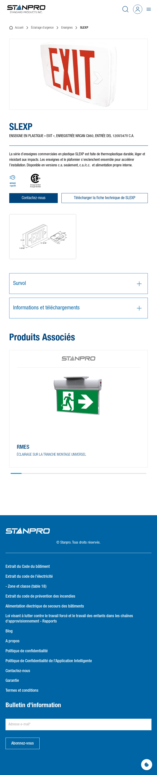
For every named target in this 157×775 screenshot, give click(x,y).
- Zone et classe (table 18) (26, 586)
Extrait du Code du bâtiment (28, 567)
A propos (13, 641)
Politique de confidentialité (27, 651)
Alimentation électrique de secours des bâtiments (45, 606)
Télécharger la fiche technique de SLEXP (104, 198)
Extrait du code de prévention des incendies (40, 596)
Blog (9, 631)
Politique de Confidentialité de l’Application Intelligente (49, 661)
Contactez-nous (33, 198)
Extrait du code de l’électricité (29, 576)
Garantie (12, 680)
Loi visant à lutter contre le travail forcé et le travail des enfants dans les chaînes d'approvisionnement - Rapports (69, 618)
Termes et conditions (22, 690)
